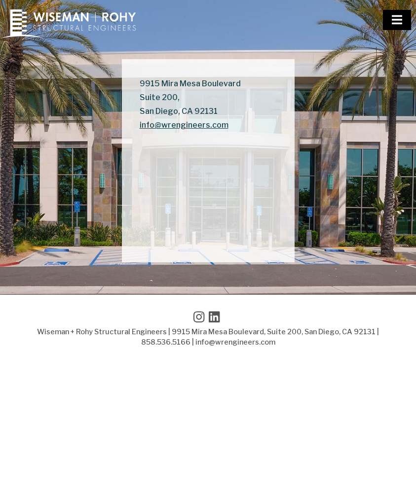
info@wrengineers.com (184, 125)
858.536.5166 (165, 342)
